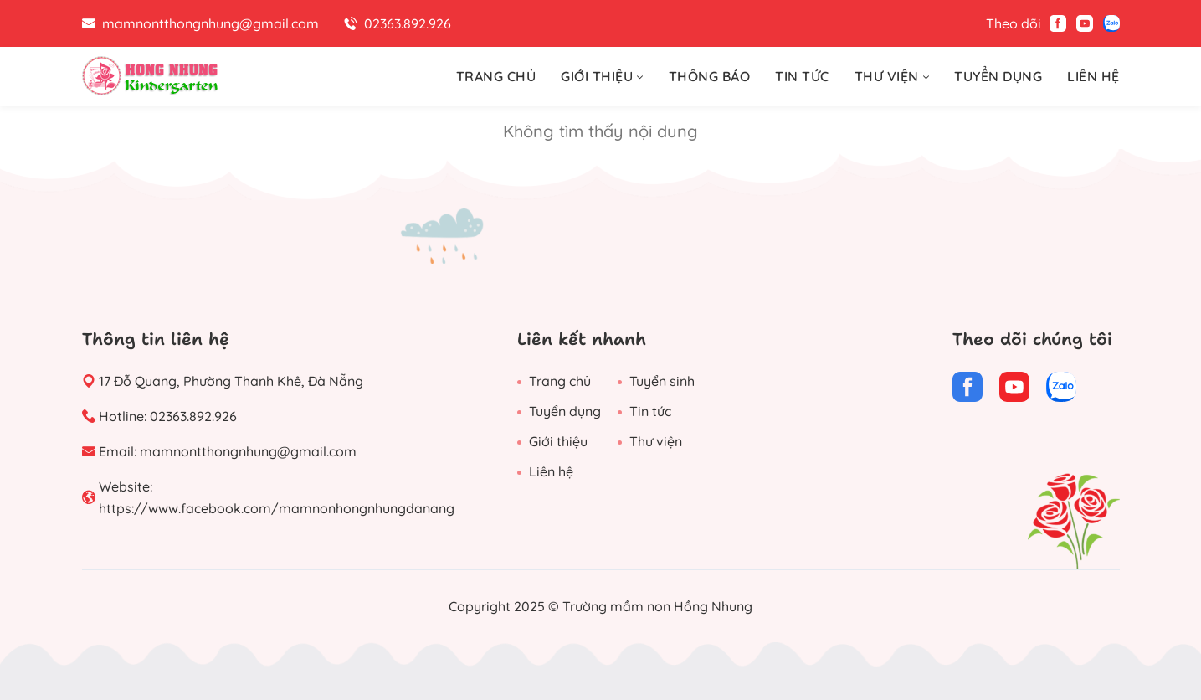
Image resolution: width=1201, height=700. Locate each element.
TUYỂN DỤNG (998, 76)
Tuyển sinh (662, 381)
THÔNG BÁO (710, 76)
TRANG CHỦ (496, 76)
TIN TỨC (802, 76)
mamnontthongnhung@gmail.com (248, 451)
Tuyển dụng (565, 411)
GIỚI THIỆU (602, 76)
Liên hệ (551, 471)
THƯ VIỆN (892, 76)
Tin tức (650, 411)
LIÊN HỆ (1093, 76)
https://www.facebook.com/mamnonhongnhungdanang (276, 508)
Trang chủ (560, 381)
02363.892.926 (193, 416)
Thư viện (655, 441)
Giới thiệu (558, 441)
